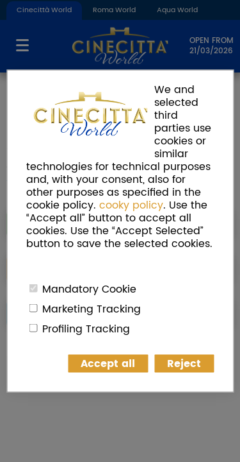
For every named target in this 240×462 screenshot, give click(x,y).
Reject (184, 363)
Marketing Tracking (91, 309)
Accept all (108, 363)
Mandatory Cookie (89, 289)
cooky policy (131, 205)
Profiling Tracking (86, 329)
